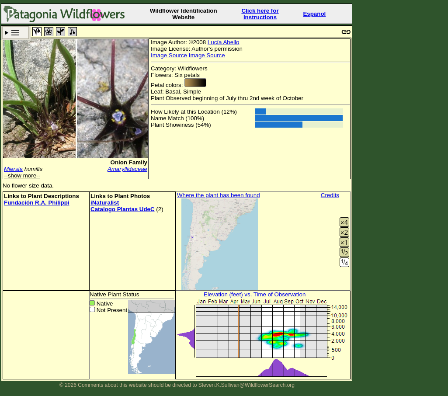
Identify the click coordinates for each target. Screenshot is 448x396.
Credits (330, 195)
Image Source (169, 55)
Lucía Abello (224, 42)
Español (314, 13)
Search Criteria (15, 32)
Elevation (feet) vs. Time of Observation (255, 294)
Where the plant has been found (218, 195)
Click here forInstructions (259, 14)
